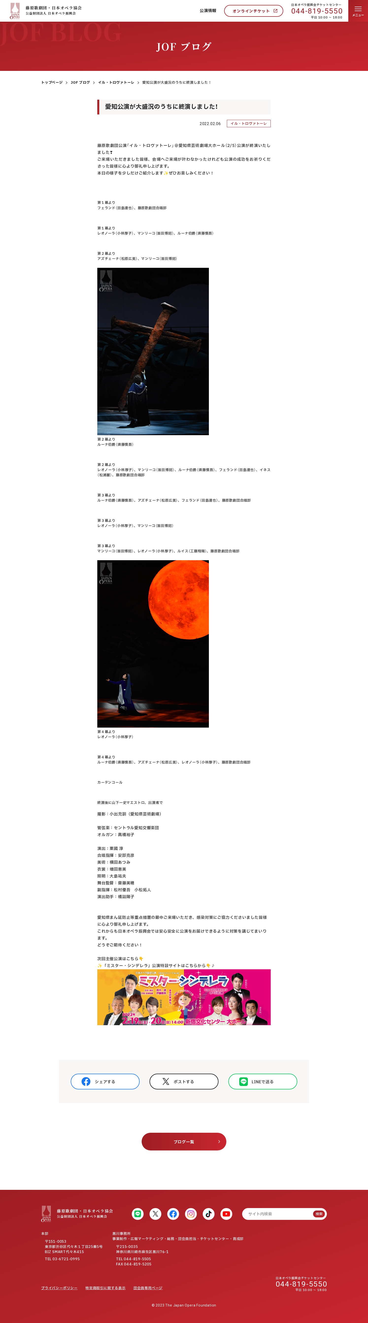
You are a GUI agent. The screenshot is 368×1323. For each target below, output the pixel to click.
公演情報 (208, 11)
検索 (319, 1214)
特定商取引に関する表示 (105, 1288)
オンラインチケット (251, 11)
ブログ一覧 (184, 1142)
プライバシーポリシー (59, 1288)
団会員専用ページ (148, 1288)
